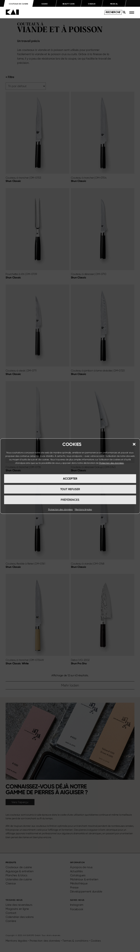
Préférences (70, 500)
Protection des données (111, 462)
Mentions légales (83, 509)
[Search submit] (123, 14)
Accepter (70, 478)
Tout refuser (70, 489)
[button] (134, 444)
